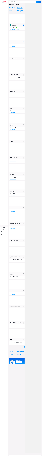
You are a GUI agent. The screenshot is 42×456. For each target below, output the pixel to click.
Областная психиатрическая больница (15, 322)
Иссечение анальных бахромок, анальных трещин (20, 355)
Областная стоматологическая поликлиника (14, 273)
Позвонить (18, 29)
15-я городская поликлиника (14, 74)
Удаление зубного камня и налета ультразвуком (20, 8)
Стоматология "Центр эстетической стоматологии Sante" (15, 41)
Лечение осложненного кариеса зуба (12, 10)
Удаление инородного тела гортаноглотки (20, 352)
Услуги (3, 225)
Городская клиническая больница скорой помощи (16, 339)
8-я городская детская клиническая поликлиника (15, 124)
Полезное (3, 233)
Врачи (2, 229)
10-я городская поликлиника (14, 58)
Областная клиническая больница (15, 256)
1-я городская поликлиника (14, 157)
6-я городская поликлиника (14, 240)
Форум (3, 234)
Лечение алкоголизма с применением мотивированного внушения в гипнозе (12, 355)
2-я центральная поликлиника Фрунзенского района (14, 91)
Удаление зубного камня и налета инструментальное (20, 11)
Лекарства (3, 231)
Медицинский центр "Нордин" (16, 24)
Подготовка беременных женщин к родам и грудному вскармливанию (20, 354)
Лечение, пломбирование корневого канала (20, 7)
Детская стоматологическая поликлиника (16, 190)
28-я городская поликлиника (14, 107)
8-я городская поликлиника (14, 141)
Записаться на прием (12, 29)
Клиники (3, 227)
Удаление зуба (19, 9)
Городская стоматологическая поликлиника (14, 174)
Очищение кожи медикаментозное (11, 352)
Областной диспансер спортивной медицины (15, 223)
